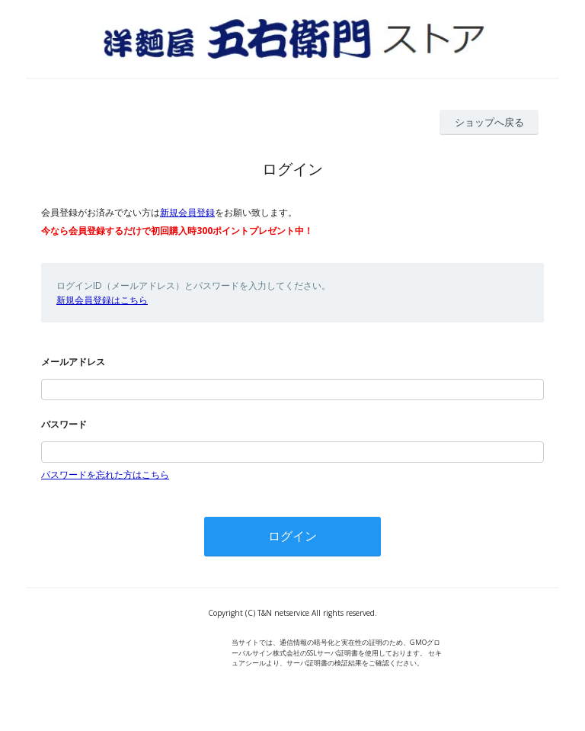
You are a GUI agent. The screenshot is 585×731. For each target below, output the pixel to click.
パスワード (64, 424)
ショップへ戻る (489, 122)
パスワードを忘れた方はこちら (105, 474)
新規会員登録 (187, 212)
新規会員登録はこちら (102, 299)
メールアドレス (73, 361)
